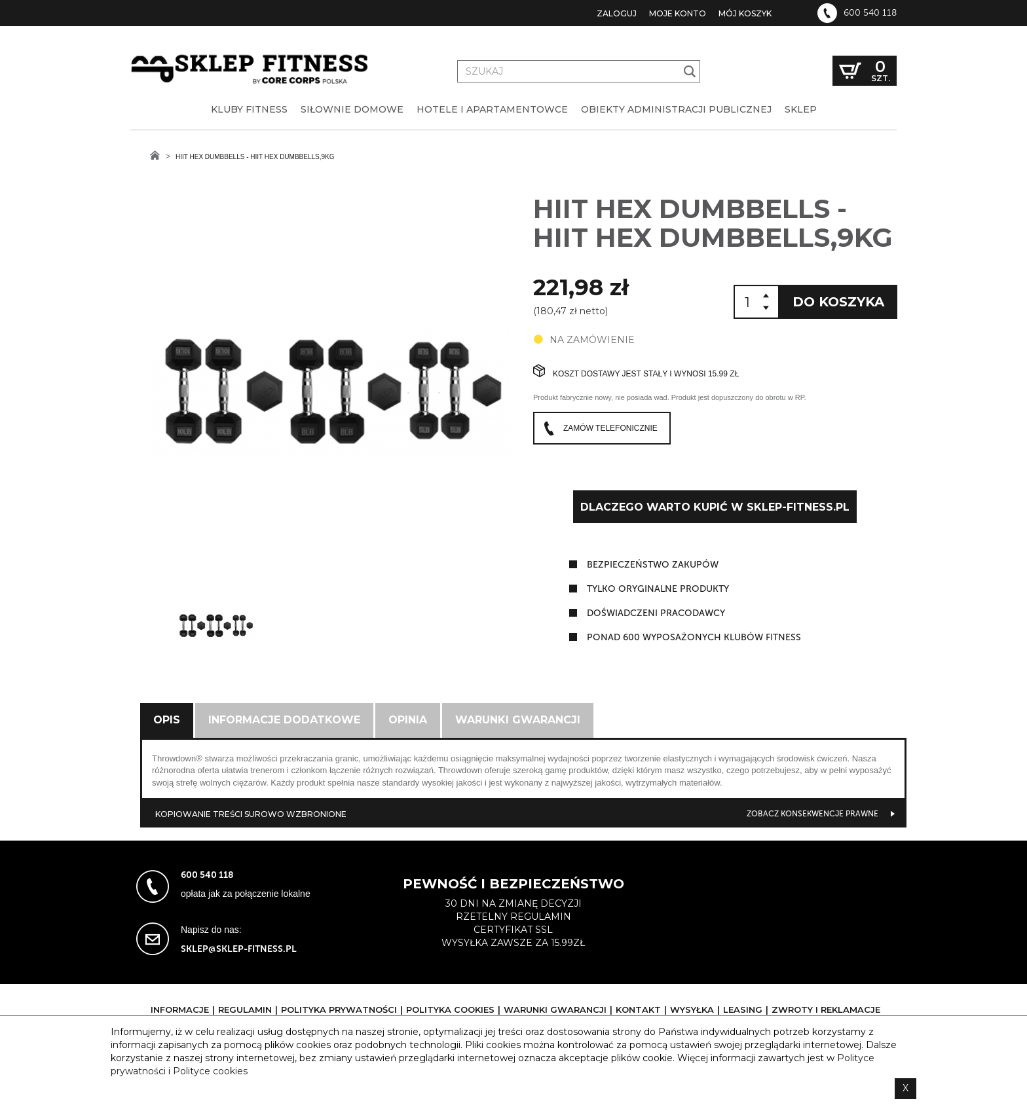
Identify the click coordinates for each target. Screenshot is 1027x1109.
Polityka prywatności (339, 1009)
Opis (166, 720)
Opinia (407, 720)
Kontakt (638, 1009)
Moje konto (677, 13)
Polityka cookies (450, 1009)
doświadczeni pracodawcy (656, 613)
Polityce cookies (210, 1071)
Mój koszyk (745, 13)
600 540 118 (870, 13)
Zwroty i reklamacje (826, 1009)
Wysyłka (692, 1009)
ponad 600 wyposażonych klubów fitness (694, 637)
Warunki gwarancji (517, 720)
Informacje (180, 1009)
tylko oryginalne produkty (658, 588)
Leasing (742, 1009)
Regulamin (245, 1009)
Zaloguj (617, 13)
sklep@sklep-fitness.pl (239, 948)
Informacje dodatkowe (284, 720)
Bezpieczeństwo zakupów (653, 564)
